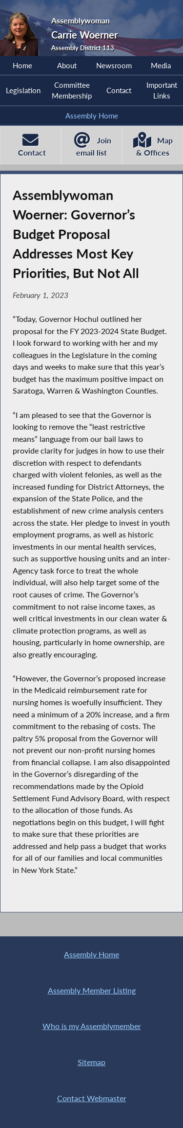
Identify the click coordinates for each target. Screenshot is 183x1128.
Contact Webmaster (91, 1098)
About (67, 65)
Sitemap (91, 1062)
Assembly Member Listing (92, 990)
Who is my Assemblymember (91, 1025)
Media (161, 65)
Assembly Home (91, 115)
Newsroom (114, 65)
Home (22, 65)
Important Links (161, 90)
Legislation (23, 90)
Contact (118, 90)
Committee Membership (72, 90)
